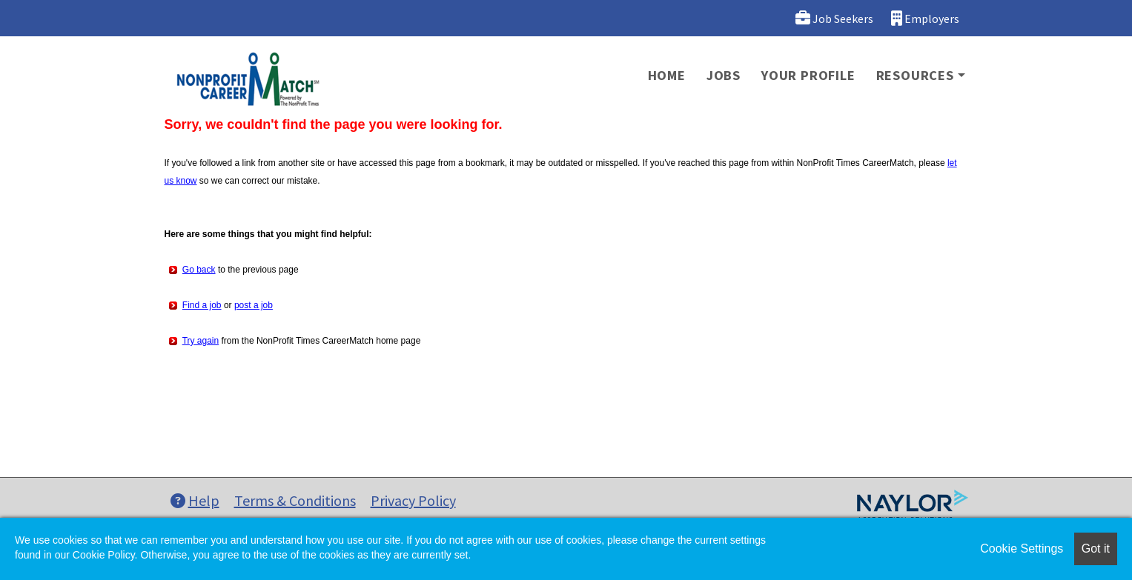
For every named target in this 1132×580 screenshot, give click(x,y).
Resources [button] (915, 75)
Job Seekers (834, 18)
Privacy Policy (413, 500)
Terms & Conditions (295, 500)
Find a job (202, 305)
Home (667, 75)
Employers (925, 18)
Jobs (723, 75)
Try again (200, 341)
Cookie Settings (1021, 548)
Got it (1096, 548)
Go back (199, 269)
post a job (253, 305)
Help (195, 500)
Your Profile (808, 75)
